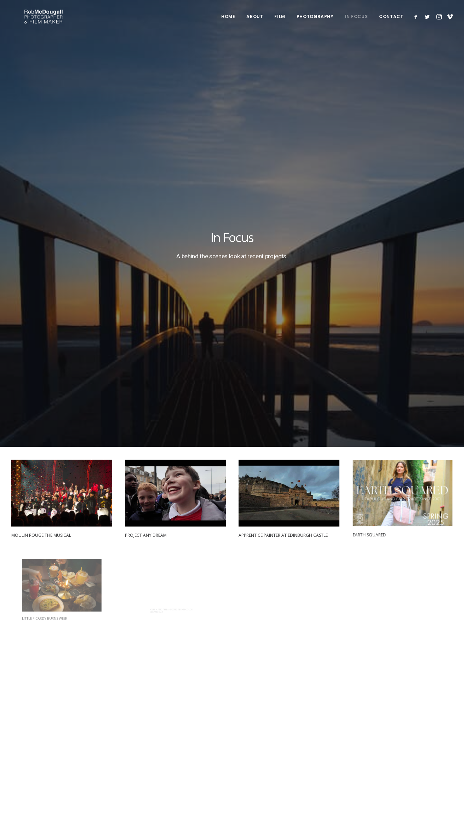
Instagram (322, 734)
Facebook (321, 716)
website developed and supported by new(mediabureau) (89, 772)
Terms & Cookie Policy (50, 757)
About (254, 22)
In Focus (356, 22)
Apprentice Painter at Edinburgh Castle (283, 238)
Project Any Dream (146, 241)
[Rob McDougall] (46, 22)
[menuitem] (228, 22)
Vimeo (317, 744)
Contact (391, 22)
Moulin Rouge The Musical (41, 241)
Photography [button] (315, 22)
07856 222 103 (399, 725)
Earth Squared (377, 231)
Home (228, 22)
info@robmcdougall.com (410, 716)
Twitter (318, 725)
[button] (417, 22)
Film (279, 22)
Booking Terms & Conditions (114, 757)
